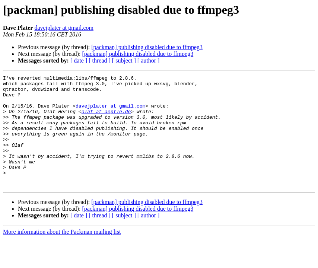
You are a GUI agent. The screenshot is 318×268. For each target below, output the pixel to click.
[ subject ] (124, 60)
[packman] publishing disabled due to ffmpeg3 (147, 47)
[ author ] (148, 60)
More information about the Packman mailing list (62, 254)
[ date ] (78, 60)
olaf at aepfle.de (106, 119)
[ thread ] (100, 60)
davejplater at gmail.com (63, 28)
